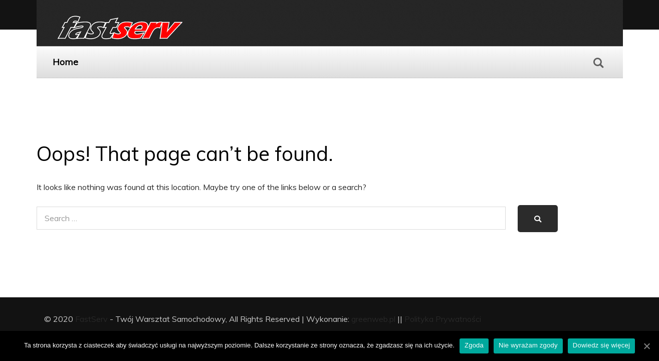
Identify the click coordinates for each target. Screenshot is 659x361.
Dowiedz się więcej (601, 345)
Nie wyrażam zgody (528, 345)
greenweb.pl (373, 319)
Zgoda (474, 345)
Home (65, 62)
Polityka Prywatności (442, 319)
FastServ (91, 319)
